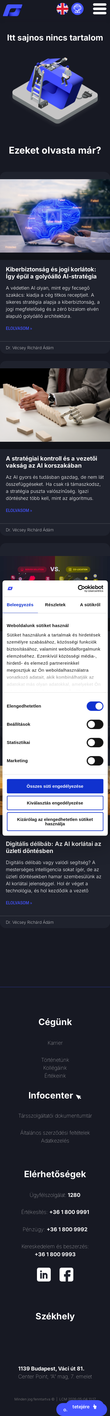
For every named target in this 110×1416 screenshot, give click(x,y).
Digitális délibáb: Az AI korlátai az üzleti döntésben (53, 847)
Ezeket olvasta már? (55, 150)
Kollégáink (55, 1068)
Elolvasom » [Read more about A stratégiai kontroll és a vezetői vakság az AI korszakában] (19, 510)
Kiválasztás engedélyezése (55, 802)
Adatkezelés (55, 1141)
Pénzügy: (55, 1229)
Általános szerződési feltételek (55, 1133)
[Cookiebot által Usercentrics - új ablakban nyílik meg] (78, 588)
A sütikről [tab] (90, 604)
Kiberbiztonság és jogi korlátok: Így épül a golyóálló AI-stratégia (51, 273)
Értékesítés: (55, 1212)
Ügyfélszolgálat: (55, 1195)
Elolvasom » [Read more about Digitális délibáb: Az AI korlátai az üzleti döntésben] (19, 903)
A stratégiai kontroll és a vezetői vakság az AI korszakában (51, 462)
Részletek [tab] (55, 604)
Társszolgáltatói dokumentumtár (55, 1116)
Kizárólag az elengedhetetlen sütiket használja (55, 821)
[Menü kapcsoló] (99, 8)
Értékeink (55, 1076)
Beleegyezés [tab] (20, 604)
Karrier (55, 1043)
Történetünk (55, 1060)
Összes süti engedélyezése (55, 786)
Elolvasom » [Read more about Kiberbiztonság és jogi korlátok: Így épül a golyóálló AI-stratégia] (19, 328)
